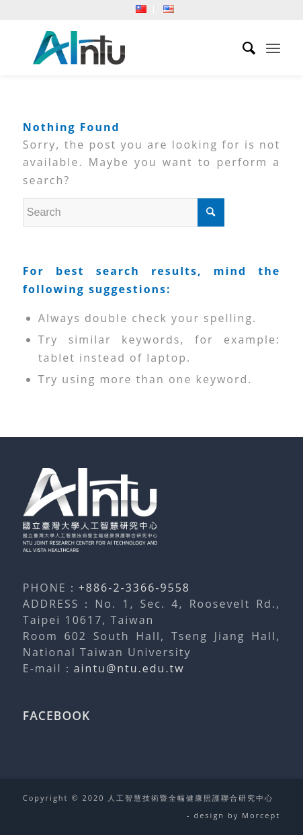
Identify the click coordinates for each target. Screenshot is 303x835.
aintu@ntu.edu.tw (129, 668)
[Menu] (273, 48)
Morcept (261, 815)
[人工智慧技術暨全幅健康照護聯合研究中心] (126, 48)
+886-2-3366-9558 (134, 587)
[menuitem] (141, 9)
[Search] (243, 48)
